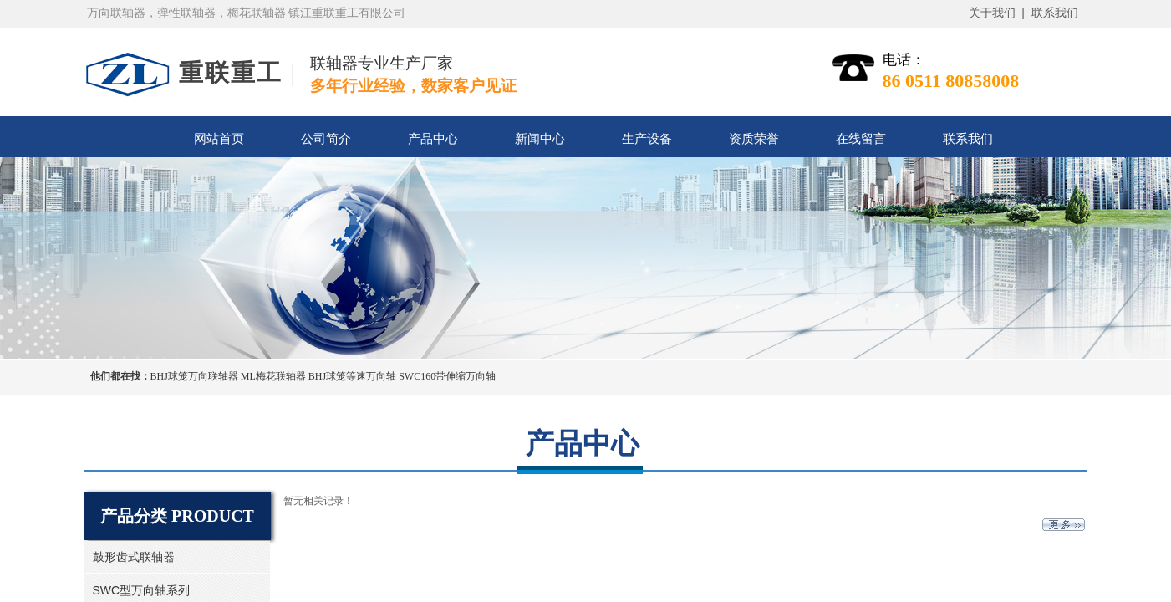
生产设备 (647, 138)
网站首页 (219, 138)
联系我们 (968, 138)
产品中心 (433, 138)
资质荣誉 (754, 138)
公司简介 (326, 138)
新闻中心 (540, 138)
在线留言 (861, 138)
